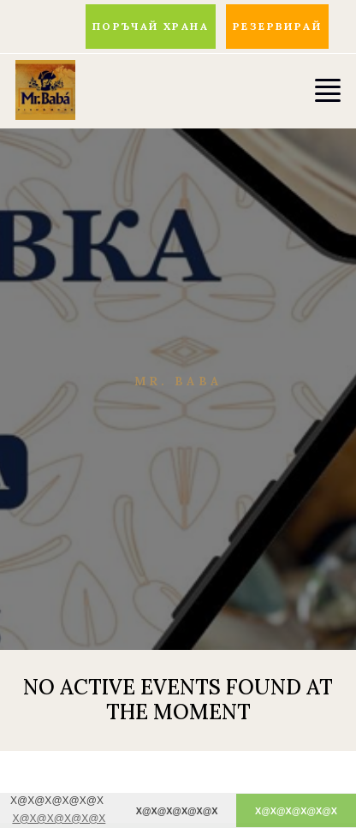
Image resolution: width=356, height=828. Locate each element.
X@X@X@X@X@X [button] (58, 819)
